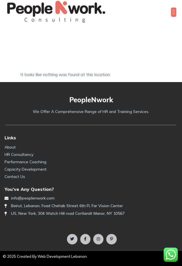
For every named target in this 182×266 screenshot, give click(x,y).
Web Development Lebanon (62, 256)
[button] (173, 12)
